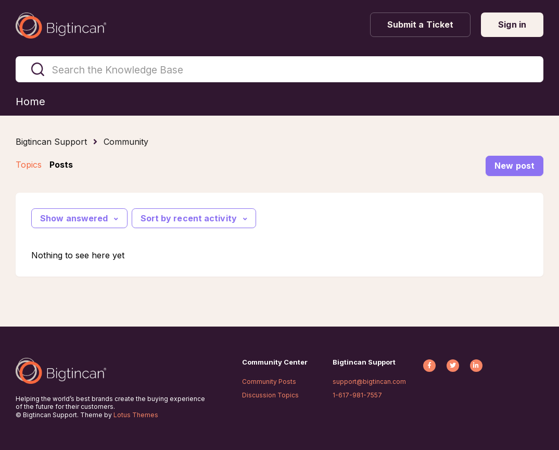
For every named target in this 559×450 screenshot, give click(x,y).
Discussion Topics (270, 395)
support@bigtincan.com (369, 381)
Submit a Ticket (420, 24)
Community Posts (269, 381)
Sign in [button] (512, 24)
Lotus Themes (135, 415)
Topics (29, 164)
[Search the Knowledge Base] (279, 69)
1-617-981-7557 (357, 395)
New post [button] (514, 165)
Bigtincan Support (51, 141)
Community (126, 141)
